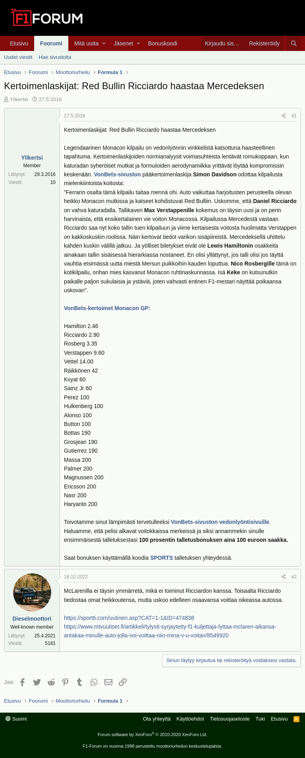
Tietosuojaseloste (230, 719)
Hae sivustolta (55, 57)
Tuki (260, 719)
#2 (294, 577)
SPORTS (162, 558)
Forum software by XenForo (152, 734)
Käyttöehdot (190, 719)
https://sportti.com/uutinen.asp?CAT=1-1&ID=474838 (129, 618)
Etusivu (19, 43)
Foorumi (51, 43)
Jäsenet (123, 43)
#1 (294, 116)
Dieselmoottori (31, 618)
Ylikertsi (19, 99)
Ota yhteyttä (157, 719)
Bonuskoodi (162, 43)
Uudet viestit (18, 57)
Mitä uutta (86, 43)
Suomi (16, 719)
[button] (104, 43)
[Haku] (293, 43)
